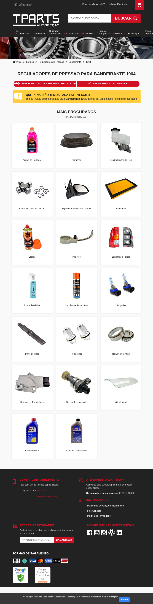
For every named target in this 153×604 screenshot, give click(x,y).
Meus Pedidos (118, 4)
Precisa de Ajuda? (93, 4)
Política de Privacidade (99, 515)
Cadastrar (64, 539)
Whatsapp (23, 4)
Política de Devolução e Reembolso (105, 505)
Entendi (124, 599)
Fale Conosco (94, 510)
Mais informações (110, 597)
